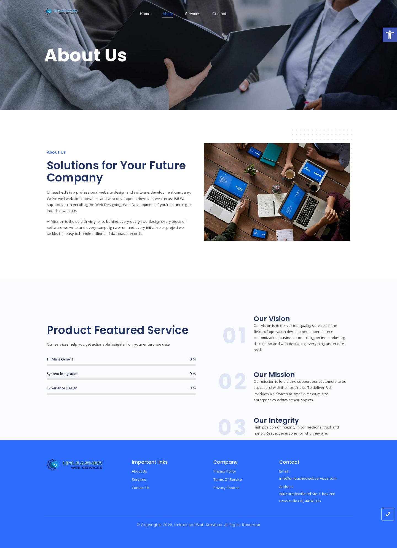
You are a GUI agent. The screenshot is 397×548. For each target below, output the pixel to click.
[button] (390, 35)
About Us (139, 471)
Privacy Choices (226, 487)
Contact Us (141, 487)
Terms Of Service (227, 479)
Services (139, 479)
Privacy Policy (224, 471)
